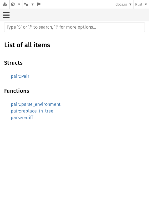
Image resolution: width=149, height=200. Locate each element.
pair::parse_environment (36, 104)
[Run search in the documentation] (74, 27)
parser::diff (22, 117)
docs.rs (121, 4)
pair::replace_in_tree (32, 111)
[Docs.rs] (4, 4)
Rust (138, 4)
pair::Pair (20, 76)
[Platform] (29, 4)
